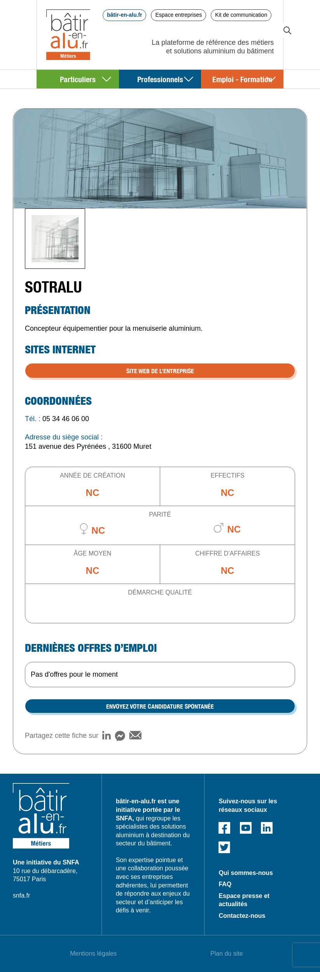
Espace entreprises (178, 15)
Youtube (246, 828)
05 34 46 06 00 (65, 419)
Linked (267, 828)
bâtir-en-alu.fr (124, 15)
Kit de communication (241, 15)
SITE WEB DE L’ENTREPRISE (160, 370)
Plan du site (226, 953)
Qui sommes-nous (246, 873)
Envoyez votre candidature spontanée (160, 706)
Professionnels (160, 79)
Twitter (224, 847)
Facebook (224, 828)
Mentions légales (93, 953)
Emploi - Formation (242, 79)
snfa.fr (21, 895)
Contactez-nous (242, 915)
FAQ (225, 884)
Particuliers (78, 79)
